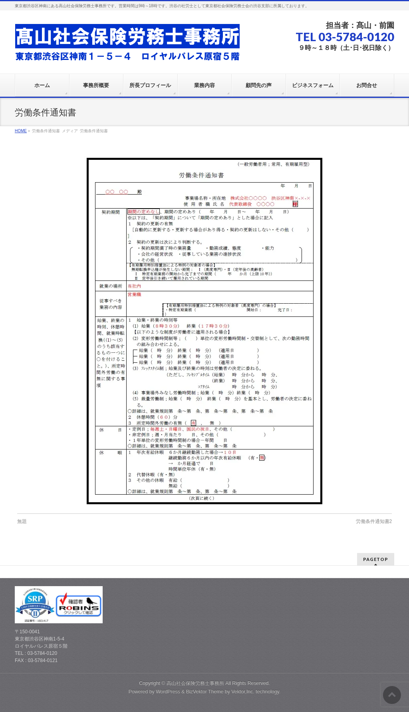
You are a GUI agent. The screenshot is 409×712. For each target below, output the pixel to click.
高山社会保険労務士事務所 (195, 683)
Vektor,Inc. (242, 691)
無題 (22, 521)
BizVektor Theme (205, 691)
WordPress (168, 691)
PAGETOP (375, 559)
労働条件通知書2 (374, 521)
